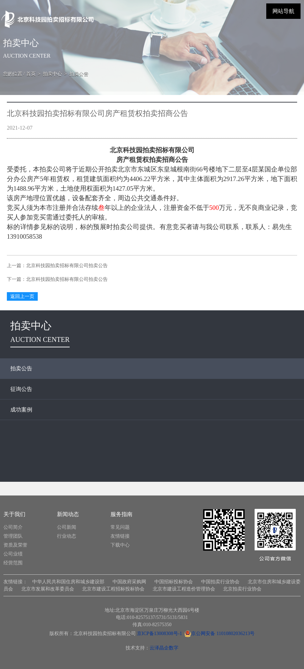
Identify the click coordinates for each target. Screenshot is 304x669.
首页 (31, 73)
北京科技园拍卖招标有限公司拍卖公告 (67, 265)
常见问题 (120, 527)
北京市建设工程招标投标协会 (113, 589)
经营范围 (13, 562)
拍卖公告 (21, 368)
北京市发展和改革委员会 (47, 589)
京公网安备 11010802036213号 (219, 633)
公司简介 (13, 527)
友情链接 (120, 536)
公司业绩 (13, 554)
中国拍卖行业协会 (220, 581)
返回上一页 (22, 296)
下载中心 (120, 545)
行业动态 (66, 536)
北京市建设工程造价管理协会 (184, 589)
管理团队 (13, 536)
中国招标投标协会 (173, 581)
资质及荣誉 (15, 545)
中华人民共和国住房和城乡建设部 (68, 581)
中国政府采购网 (129, 581)
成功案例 (21, 410)
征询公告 (21, 389)
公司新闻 (66, 527)
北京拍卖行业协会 (242, 589)
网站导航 (283, 11)
